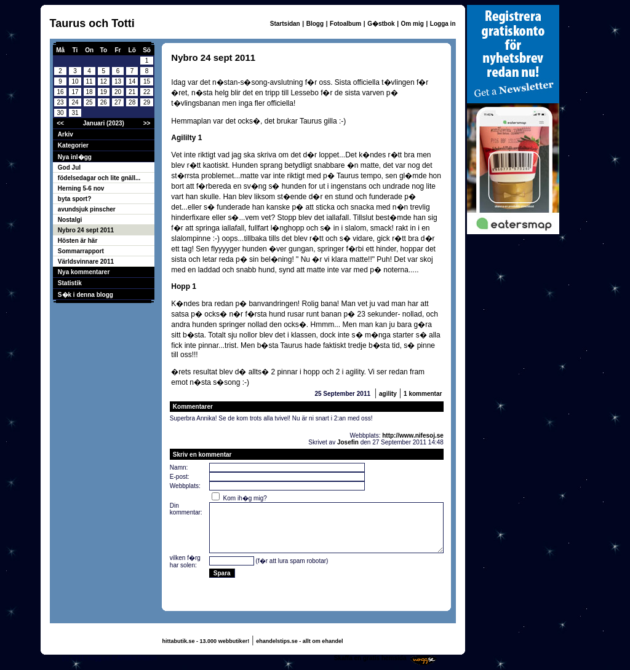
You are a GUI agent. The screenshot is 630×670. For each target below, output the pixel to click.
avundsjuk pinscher (87, 209)
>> (147, 123)
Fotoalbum (345, 23)
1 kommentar (423, 393)
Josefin (348, 442)
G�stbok (380, 23)
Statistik (70, 283)
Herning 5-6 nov (81, 188)
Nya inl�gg (75, 157)
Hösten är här (77, 240)
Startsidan (285, 23)
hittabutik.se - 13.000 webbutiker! (206, 641)
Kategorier (73, 145)
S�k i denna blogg (85, 294)
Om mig (412, 23)
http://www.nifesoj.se (413, 435)
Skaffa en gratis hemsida (370, 658)
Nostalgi (70, 219)
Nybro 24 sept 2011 (86, 230)
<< (60, 123)
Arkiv (65, 134)
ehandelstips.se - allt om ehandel (299, 641)
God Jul (69, 167)
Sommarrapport (81, 251)
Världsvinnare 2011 (86, 261)
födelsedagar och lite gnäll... (99, 178)
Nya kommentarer (84, 272)
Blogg (315, 23)
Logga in (443, 23)
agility (388, 393)
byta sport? (74, 198)
